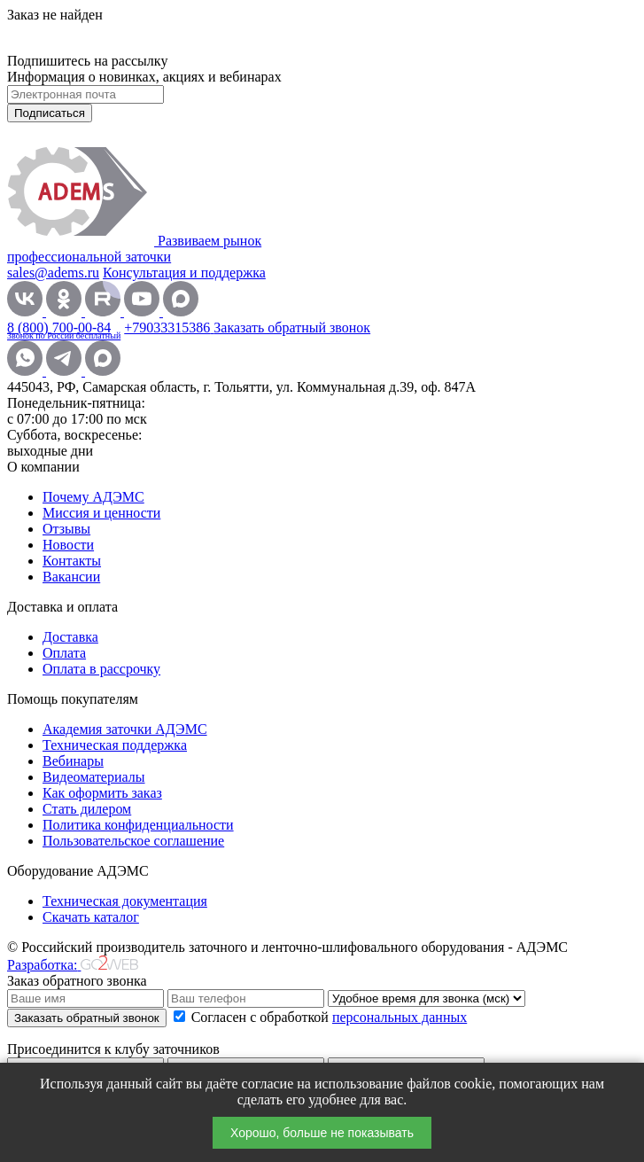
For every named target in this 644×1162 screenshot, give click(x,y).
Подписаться (49, 113)
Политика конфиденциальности (138, 824)
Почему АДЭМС (93, 496)
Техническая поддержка (115, 745)
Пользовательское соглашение (133, 840)
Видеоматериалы (94, 776)
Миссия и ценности (101, 512)
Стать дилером (87, 808)
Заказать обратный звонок (291, 327)
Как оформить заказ (102, 792)
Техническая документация (125, 901)
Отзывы (66, 528)
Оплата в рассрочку (101, 668)
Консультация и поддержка (184, 272)
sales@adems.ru (53, 272)
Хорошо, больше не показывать (322, 1133)
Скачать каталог (91, 916)
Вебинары (73, 760)
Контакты (72, 560)
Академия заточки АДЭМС (125, 729)
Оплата (64, 652)
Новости (68, 544)
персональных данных (399, 1017)
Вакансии (71, 576)
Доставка (70, 636)
